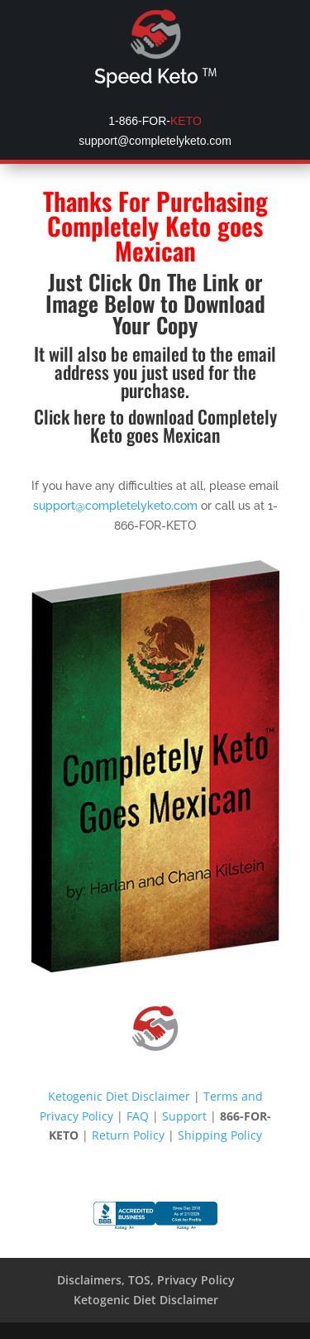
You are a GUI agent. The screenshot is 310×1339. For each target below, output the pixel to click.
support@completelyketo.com (115, 505)
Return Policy (128, 1135)
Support (184, 1116)
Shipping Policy (220, 1135)
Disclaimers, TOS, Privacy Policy (146, 1280)
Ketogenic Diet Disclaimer (119, 1096)
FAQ (137, 1116)
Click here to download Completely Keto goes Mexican (155, 425)
